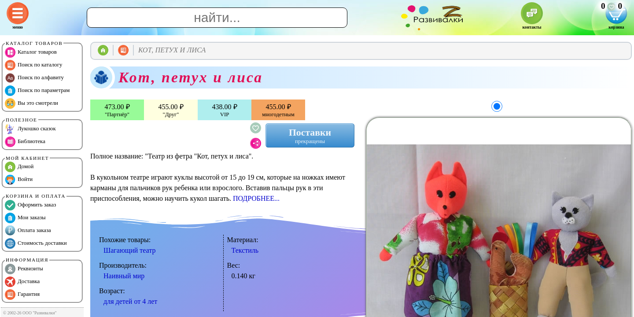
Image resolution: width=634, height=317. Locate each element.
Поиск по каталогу (33, 65)
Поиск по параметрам (37, 90)
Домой (19, 167)
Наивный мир (123, 276)
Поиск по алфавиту (34, 78)
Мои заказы (25, 218)
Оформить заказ (30, 205)
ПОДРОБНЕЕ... (256, 198)
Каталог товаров (31, 52)
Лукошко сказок (30, 129)
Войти (19, 179)
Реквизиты (24, 269)
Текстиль (245, 250)
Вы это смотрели (31, 103)
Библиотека (25, 141)
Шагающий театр (129, 250)
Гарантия (22, 294)
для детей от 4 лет (130, 301)
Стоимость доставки (36, 243)
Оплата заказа (28, 230)
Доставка (22, 281)
